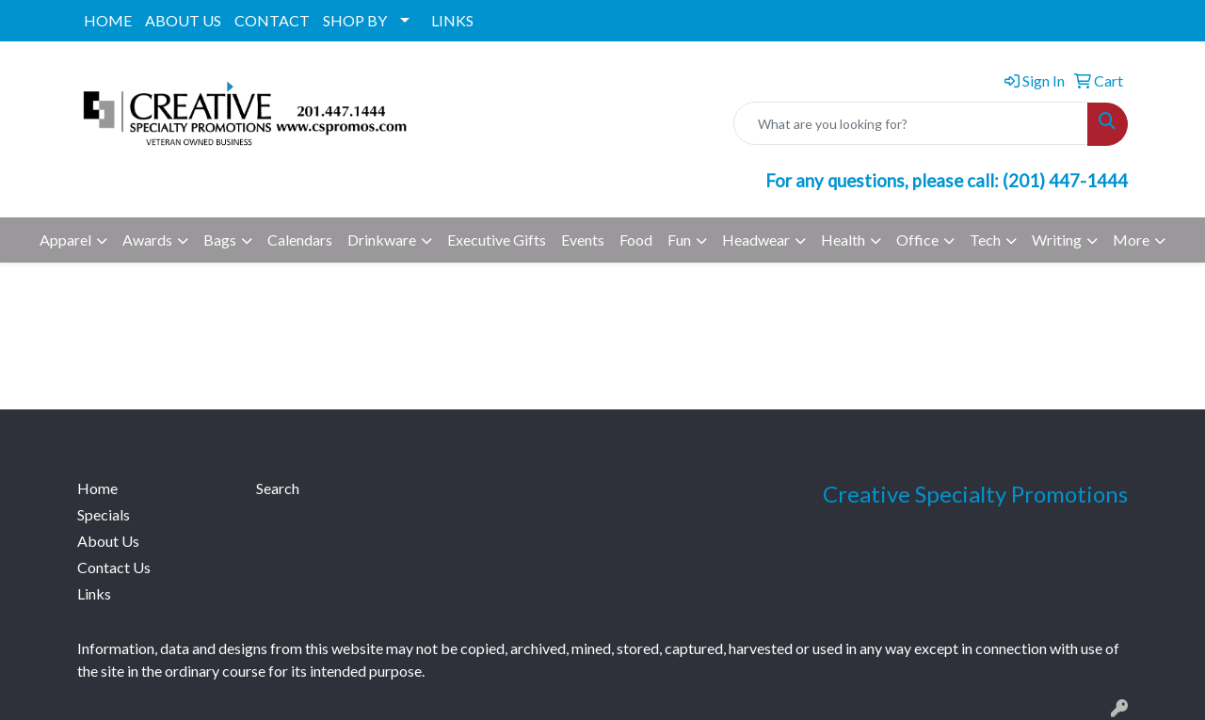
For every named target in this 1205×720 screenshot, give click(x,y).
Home (97, 488)
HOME (108, 20)
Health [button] (843, 239)
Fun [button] (679, 239)
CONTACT (272, 20)
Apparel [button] (65, 239)
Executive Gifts (496, 239)
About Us (108, 541)
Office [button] (917, 239)
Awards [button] (147, 239)
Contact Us (114, 567)
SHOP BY (355, 20)
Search (277, 488)
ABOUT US (183, 20)
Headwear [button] (756, 239)
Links (94, 593)
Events (582, 239)
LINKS (452, 20)
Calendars (299, 239)
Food (635, 239)
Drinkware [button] (381, 239)
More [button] (1131, 239)
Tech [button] (985, 239)
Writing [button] (1057, 239)
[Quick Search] (910, 123)
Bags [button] (219, 239)
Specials (103, 514)
